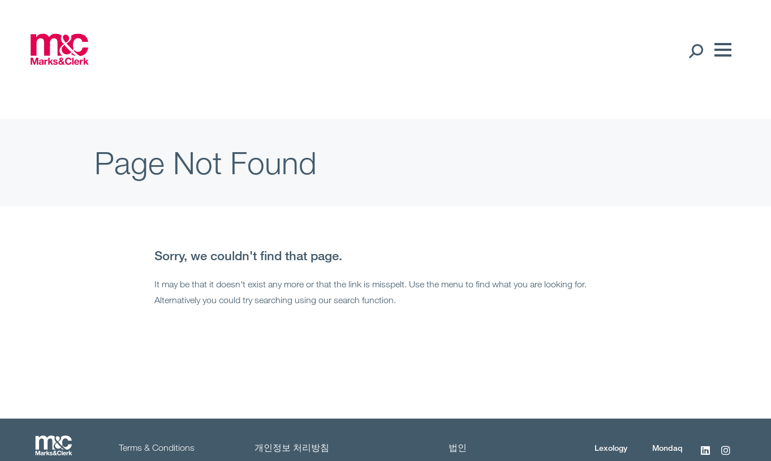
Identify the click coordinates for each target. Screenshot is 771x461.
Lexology (611, 448)
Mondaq (667, 448)
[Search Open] (695, 50)
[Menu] (720, 50)
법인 (458, 447)
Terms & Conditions (157, 447)
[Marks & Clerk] (59, 61)
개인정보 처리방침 (292, 447)
